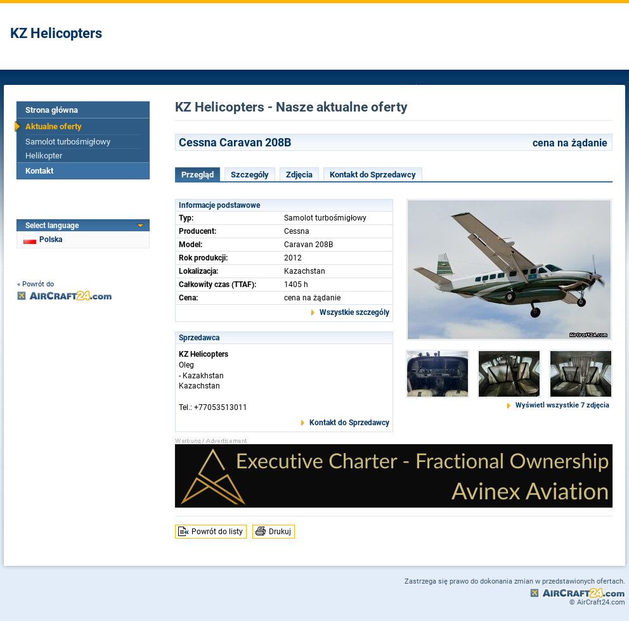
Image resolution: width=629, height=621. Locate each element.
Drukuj (280, 531)
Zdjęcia (299, 174)
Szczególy (250, 174)
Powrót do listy (217, 531)
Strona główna (51, 110)
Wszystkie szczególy (354, 312)
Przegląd (197, 174)
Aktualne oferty (53, 126)
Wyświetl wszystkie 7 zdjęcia (562, 405)
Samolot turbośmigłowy (67, 141)
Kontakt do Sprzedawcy (373, 174)
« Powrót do (35, 284)
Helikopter (43, 155)
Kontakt (39, 171)
